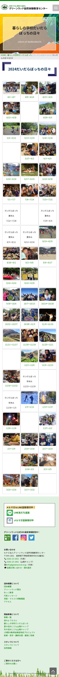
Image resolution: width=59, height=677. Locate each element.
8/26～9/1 (11, 262)
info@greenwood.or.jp (17, 564)
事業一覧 (7, 617)
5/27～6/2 (29, 158)
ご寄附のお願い (10, 663)
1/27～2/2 (47, 428)
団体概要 (7, 586)
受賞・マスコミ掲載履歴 (14, 598)
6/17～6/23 (29, 179)
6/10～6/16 (11, 179)
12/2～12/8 (29, 365)
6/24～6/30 (47, 179)
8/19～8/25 (47, 241)
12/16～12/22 (11, 385)
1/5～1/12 (29, 406)
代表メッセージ (10, 595)
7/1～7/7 (11, 199)
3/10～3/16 (11, 489)
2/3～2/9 (11, 448)
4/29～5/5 (47, 117)
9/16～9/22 (11, 283)
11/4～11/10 (47, 324)
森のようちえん (10, 620)
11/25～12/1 (47, 344)
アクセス (7, 601)
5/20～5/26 (47, 138)
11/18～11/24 (29, 344)
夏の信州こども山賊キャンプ (16, 626)
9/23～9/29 (29, 283)
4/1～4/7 (11, 97)
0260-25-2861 (13, 561)
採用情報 (7, 648)
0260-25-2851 (13, 558)
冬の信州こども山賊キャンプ (16, 629)
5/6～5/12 (11, 138)
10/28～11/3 (29, 324)
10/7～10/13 (29, 303)
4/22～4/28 (11, 117)
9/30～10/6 (11, 303)
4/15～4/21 (47, 97)
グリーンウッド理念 (12, 589)
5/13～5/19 (29, 138)
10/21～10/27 (11, 324)
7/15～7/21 (47, 199)
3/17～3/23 (29, 489)
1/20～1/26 (11, 428)
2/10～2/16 (29, 448)
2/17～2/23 (47, 448)
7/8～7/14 (29, 199)
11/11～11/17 (11, 344)
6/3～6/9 (47, 158)
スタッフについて (11, 644)
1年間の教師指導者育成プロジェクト (19, 632)
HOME (3, 55)
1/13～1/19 (47, 406)
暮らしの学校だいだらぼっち (19, 55)
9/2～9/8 (29, 262)
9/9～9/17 (47, 262)
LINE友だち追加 (18, 512)
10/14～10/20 (47, 303)
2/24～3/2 (29, 469)
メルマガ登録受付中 (20, 520)
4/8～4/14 (29, 97)
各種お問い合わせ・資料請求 (19, 567)
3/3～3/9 (47, 469)
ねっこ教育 (8, 592)
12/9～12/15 (47, 365)
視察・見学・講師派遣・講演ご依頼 (19, 635)
